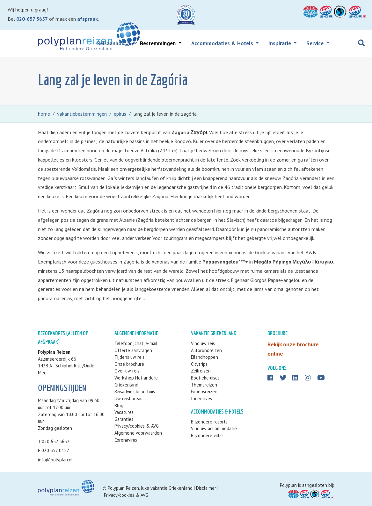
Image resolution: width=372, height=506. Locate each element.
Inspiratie (280, 43)
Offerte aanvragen (133, 350)
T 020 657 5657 (53, 441)
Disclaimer (206, 488)
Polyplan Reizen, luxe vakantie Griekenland (150, 488)
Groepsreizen (204, 391)
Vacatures (124, 412)
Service (315, 43)
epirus (120, 114)
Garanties (123, 419)
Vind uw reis (203, 343)
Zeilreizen (201, 371)
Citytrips (199, 364)
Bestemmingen (158, 43)
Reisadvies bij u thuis (134, 391)
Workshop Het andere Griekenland (136, 381)
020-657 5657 (32, 19)
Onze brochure (129, 364)
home (44, 114)
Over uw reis (126, 371)
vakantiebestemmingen (82, 114)
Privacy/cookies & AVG (136, 426)
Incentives (201, 398)
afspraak (87, 19)
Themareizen (204, 385)
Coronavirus (125, 440)
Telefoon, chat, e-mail (135, 343)
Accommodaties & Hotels (222, 43)
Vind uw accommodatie (214, 428)
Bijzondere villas (207, 435)
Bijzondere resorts (209, 422)
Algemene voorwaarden (138, 433)
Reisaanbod (111, 43)
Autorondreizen (206, 350)
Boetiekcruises (205, 378)
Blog (118, 405)
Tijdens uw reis (129, 357)
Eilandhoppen (204, 357)
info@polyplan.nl (55, 460)
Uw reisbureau (128, 398)
